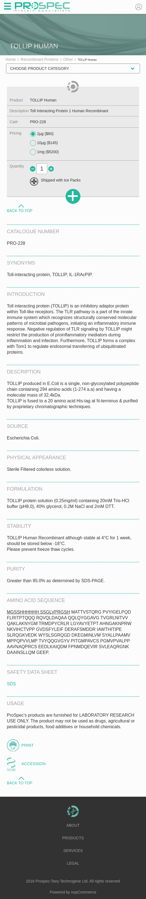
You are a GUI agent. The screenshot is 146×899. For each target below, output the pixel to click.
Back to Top (19, 210)
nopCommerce (83, 892)
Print (27, 745)
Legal (73, 863)
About (73, 825)
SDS (11, 683)
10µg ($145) (44, 143)
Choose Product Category (39, 68)
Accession (33, 763)
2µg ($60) (42, 134)
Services (73, 850)
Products (73, 838)
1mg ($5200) (44, 152)
